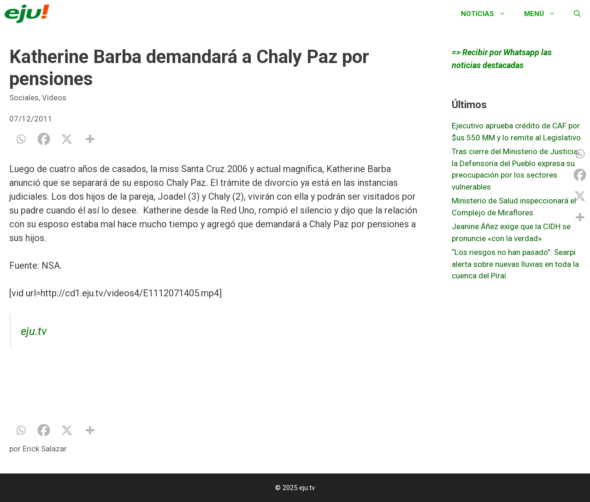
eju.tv (34, 331)
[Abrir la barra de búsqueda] (577, 14)
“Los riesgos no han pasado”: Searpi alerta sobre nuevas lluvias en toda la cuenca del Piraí (515, 264)
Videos (54, 97)
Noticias (488, 14)
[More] (89, 139)
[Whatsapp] (20, 139)
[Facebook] (43, 139)
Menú (544, 14)
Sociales (24, 97)
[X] (66, 139)
